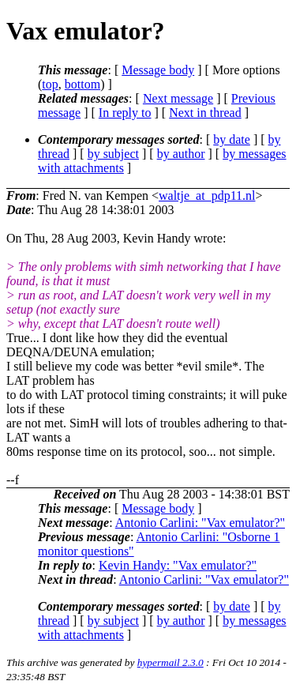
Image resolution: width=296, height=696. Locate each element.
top (50, 84)
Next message (178, 98)
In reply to (125, 112)
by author (181, 153)
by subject (113, 153)
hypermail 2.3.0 (170, 662)
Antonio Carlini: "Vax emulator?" (200, 522)
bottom (82, 84)
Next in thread (205, 112)
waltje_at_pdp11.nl (207, 195)
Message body (158, 70)
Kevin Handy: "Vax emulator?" (178, 565)
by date (231, 139)
